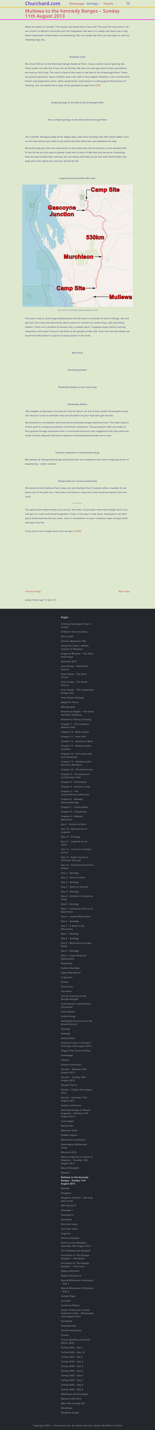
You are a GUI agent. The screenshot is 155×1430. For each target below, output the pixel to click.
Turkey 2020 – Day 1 (72, 1347)
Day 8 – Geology (70, 938)
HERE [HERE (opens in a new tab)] (97, 85)
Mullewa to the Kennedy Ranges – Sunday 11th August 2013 (74, 1180)
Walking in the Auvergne (74, 1394)
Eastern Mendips (70, 967)
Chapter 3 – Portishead (73, 781)
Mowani (65, 1172)
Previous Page (33, 591)
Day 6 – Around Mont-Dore (75, 916)
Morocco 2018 (68, 1152)
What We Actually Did (73, 1403)
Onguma (65, 1233)
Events (64, 981)
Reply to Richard (70, 1270)
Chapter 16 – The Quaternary (77, 769)
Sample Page (68, 1296)
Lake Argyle (67, 1121)
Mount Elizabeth (70, 1167)
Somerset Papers (70, 1305)
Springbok (66, 1321)
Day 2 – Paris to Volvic (73, 877)
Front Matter (68, 1011)
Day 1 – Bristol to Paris (73, 824)
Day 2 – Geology (70, 872)
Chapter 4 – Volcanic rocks (75, 786)
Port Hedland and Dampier (76, 1250)
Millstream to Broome (73, 1139)
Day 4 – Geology (70, 891)
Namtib (65, 1188)
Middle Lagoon (69, 1135)
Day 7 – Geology (70, 933)
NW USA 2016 (68, 1205)
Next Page (124, 591)
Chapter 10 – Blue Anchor (75, 731)
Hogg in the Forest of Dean (76, 1050)
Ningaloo (66, 1193)
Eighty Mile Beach (71, 972)
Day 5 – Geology (70, 903)
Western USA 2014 (71, 1398)
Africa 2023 (67, 636)
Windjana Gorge (70, 1412)
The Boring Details (71, 1330)
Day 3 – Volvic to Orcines (74, 886)
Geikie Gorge (68, 1016)
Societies (66, 1300)
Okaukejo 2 (67, 1214)
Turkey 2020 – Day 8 (72, 1384)
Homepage (67, 1055)
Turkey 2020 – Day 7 (72, 1380)
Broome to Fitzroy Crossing (76, 719)
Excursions (67, 986)
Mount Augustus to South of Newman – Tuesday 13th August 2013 (76, 1160)
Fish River (66, 991)
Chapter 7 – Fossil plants (74, 807)
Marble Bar (67, 1125)
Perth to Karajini (70, 1238)
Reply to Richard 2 (71, 1275)
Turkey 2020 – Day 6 (72, 1375)
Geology (65, 1028)
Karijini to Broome (71, 1105)
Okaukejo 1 (67, 1210)
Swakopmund (68, 1325)
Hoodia (65, 1059)
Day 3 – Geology (70, 882)
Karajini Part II (69, 1084)
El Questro (67, 977)
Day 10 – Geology (70, 836)
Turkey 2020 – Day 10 (72, 1352)
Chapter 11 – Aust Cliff (73, 736)
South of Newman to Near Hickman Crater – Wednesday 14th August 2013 (77, 1313)
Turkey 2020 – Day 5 (72, 1370)
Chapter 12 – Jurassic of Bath (77, 741)
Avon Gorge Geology (72, 697)
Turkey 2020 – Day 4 (72, 1366)
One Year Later (69, 1224)
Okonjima (66, 1219)
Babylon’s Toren (69, 702)
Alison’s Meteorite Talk (73, 641)
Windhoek (66, 1408)
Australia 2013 (69, 661)
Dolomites (66, 963)
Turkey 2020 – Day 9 (72, 1389)
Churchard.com (42, 3)
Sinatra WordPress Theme (107, 1425)
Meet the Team (69, 1130)
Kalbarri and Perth (71, 1064)
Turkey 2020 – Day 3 (72, 1361)
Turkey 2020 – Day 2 (72, 1356)
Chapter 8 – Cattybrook (74, 811)
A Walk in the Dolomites (74, 631)
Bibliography (68, 706)
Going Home (68, 1038)
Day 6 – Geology (70, 921)
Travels (65, 1335)
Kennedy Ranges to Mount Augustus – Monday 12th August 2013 (75, 1113)
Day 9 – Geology (70, 950)
